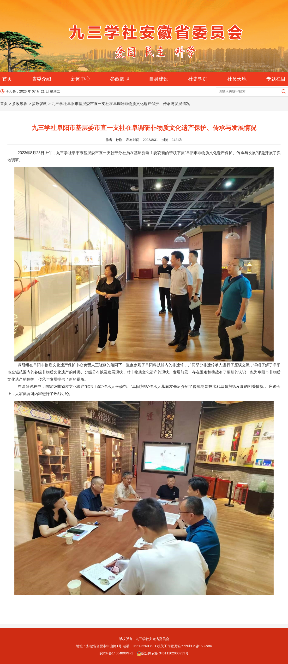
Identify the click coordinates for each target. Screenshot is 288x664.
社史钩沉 (197, 79)
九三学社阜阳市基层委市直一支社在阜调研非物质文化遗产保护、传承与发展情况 (121, 104)
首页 (7, 79)
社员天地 (236, 79)
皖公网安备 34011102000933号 (163, 653)
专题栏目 (276, 79)
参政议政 (39, 104)
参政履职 (119, 79)
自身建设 (158, 79)
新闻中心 (80, 79)
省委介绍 (41, 79)
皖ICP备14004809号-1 (116, 653)
